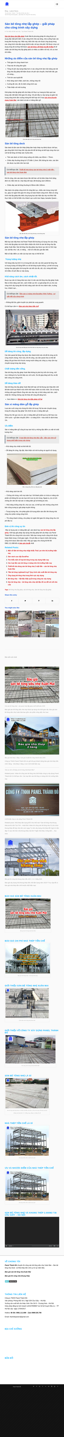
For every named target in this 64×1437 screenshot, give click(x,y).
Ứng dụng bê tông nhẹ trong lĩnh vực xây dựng (26, 575)
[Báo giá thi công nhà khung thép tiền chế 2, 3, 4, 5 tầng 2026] (32, 857)
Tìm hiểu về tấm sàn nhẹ (22, 13)
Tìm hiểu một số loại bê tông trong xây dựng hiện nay (28, 560)
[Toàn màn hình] (57, 1246)
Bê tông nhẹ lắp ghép (16, 589)
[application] (32, 1232)
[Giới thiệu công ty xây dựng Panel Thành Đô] (32, 800)
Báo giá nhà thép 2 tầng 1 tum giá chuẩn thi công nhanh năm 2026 (25, 757)
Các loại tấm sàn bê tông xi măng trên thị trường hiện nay (30, 563)
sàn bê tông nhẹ (29, 589)
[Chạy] (6, 1246)
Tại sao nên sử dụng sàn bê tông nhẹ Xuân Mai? (20, 770)
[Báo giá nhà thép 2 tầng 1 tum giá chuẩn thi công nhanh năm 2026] (32, 736)
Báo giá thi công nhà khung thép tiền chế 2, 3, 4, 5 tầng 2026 (23, 879)
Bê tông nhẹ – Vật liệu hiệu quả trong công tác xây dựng (29, 579)
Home (13, 13)
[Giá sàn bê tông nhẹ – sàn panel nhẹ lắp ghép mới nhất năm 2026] (32, 685)
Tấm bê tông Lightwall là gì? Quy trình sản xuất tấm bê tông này (32, 572)
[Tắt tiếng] (54, 1246)
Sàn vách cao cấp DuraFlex (18, 556)
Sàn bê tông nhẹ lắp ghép (43, 589)
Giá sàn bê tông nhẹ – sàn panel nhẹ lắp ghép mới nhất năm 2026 (25, 706)
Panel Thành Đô (28, 31)
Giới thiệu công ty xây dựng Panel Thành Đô (18, 819)
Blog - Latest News (11, 11)
